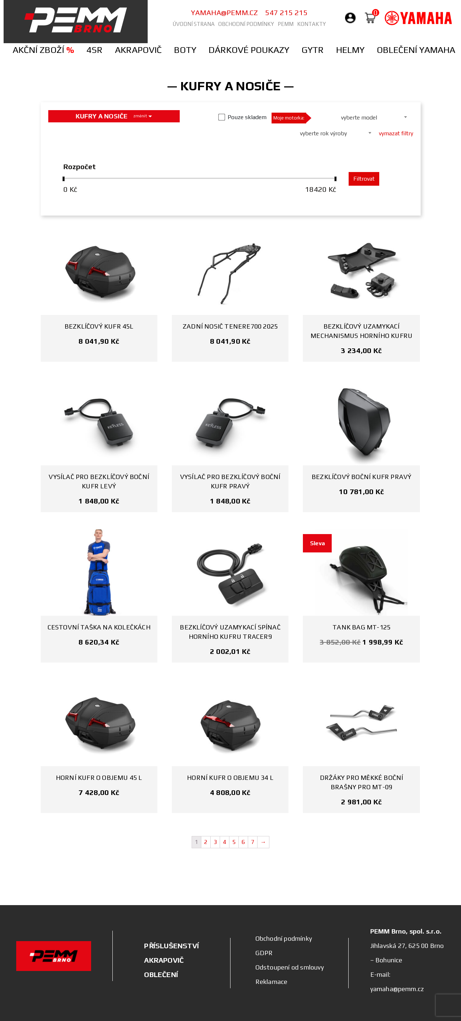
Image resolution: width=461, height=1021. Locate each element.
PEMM (286, 24)
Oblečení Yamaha (416, 50)
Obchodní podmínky (246, 24)
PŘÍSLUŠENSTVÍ (171, 945)
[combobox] (361, 117)
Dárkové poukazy (249, 50)
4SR (94, 50)
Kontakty (311, 24)
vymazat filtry (396, 133)
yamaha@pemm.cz (224, 12)
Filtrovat (364, 178)
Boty (185, 50)
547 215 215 (286, 12)
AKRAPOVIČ (164, 960)
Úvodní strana (194, 24)
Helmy (350, 50)
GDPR (264, 953)
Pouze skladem (247, 117)
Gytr (312, 50)
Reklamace (271, 981)
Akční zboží (43, 50)
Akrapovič (138, 50)
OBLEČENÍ (161, 974)
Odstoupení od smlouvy (289, 967)
